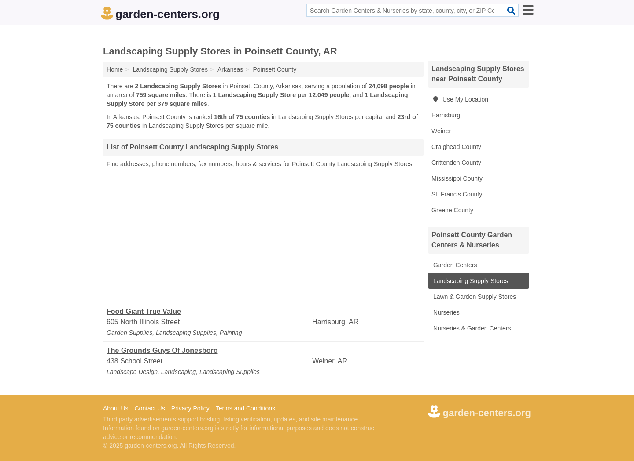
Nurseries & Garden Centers (471, 328)
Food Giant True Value (144, 311)
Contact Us (149, 408)
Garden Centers (454, 265)
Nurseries (445, 312)
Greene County (452, 210)
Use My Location (459, 99)
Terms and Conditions (245, 408)
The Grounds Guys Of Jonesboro (162, 350)
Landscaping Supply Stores (469, 280)
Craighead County (456, 146)
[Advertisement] (263, 237)
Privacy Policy (190, 408)
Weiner (441, 130)
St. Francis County (456, 194)
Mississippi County (457, 178)
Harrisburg (445, 115)
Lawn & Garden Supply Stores (473, 296)
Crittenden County (456, 162)
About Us (116, 408)
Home (115, 69)
